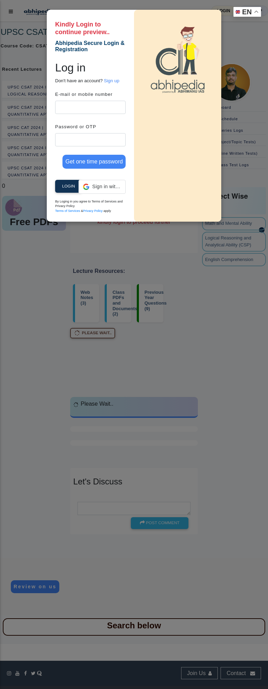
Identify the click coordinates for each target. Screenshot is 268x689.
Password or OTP (75, 126)
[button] (102, 187)
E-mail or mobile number (84, 94)
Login (68, 186)
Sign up (111, 80)
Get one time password (94, 161)
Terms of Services (67, 211)
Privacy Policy (93, 211)
